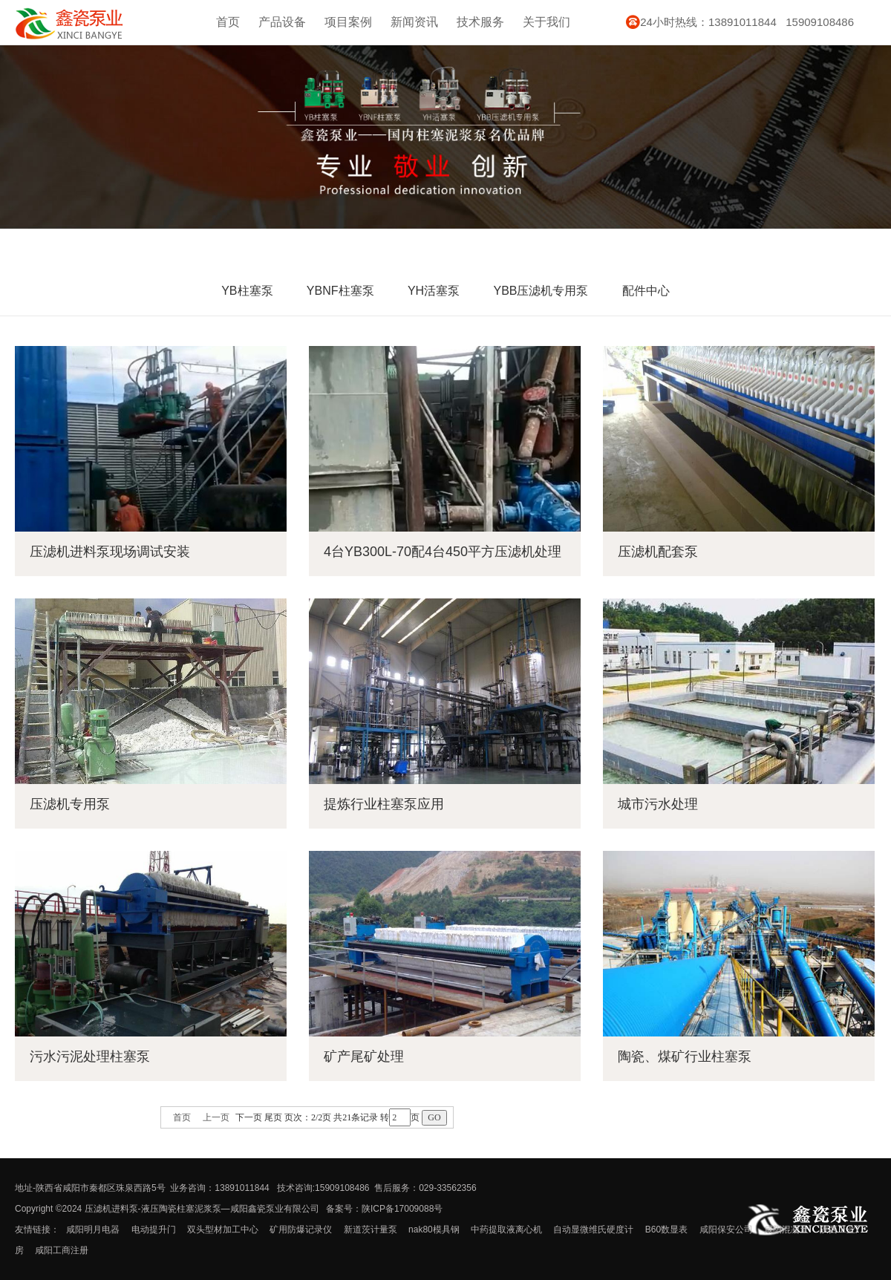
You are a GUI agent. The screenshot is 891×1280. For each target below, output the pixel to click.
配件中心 (646, 290)
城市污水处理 (658, 804)
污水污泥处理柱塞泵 (90, 1056)
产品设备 (282, 22)
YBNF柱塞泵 (340, 290)
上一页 (216, 1117)
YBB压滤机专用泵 (540, 290)
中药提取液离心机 (506, 1229)
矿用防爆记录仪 (301, 1229)
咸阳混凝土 (786, 1229)
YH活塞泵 (434, 290)
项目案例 (348, 22)
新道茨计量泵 (370, 1229)
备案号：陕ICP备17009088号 (384, 1209)
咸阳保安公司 (726, 1229)
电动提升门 (153, 1229)
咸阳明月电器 (93, 1229)
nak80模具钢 (434, 1229)
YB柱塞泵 (246, 290)
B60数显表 (666, 1229)
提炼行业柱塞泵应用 (384, 804)
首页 (228, 22)
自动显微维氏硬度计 (593, 1229)
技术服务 (480, 22)
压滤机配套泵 (658, 551)
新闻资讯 (414, 22)
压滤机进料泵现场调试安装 (110, 551)
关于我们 (546, 22)
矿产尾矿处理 (364, 1056)
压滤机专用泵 (70, 804)
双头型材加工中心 (222, 1229)
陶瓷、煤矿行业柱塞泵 (684, 1056)
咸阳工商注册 (61, 1250)
